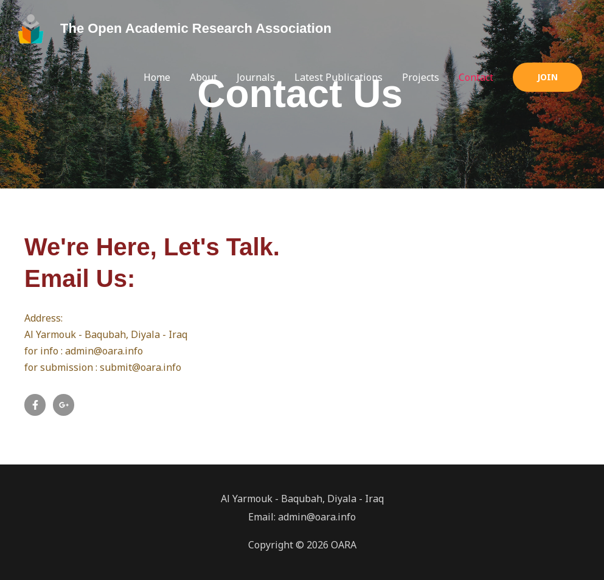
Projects (420, 77)
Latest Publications (338, 77)
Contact (476, 77)
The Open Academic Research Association (196, 28)
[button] (547, 77)
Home (157, 77)
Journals (256, 77)
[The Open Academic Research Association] (31, 28)
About (203, 77)
